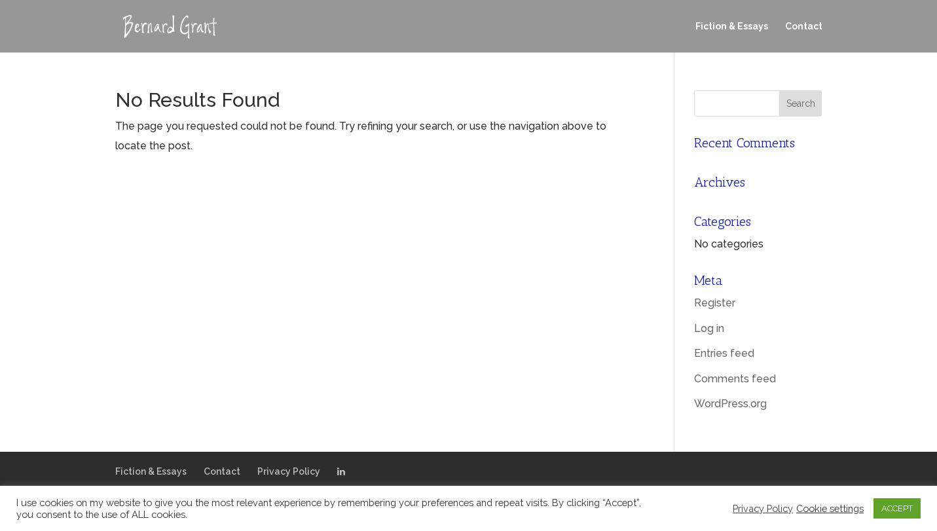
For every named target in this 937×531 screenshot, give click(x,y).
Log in (709, 328)
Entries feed (724, 353)
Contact (803, 26)
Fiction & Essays (731, 26)
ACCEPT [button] (897, 508)
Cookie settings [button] (830, 508)
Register (714, 303)
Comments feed (735, 379)
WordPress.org (730, 403)
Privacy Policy (288, 471)
